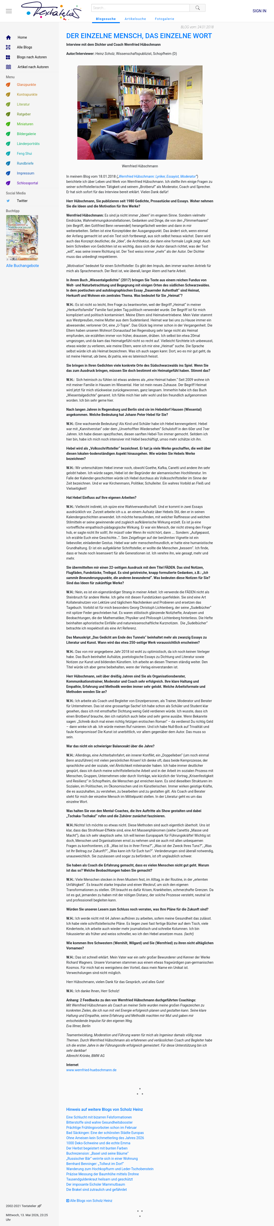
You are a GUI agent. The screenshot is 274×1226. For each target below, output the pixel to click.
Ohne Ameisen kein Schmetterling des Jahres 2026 (105, 1138)
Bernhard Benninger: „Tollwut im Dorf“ (95, 1164)
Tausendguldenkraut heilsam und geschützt (99, 1179)
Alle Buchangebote (22, 265)
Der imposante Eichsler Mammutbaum (95, 1184)
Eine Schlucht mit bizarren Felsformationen (99, 1117)
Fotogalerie (164, 19)
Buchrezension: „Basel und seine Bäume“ (97, 1153)
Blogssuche (106, 19)
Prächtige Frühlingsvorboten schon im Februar (101, 1128)
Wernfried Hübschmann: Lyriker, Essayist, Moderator (157, 176)
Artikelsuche (135, 19)
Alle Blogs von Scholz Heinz (89, 1201)
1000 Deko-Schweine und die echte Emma (98, 1143)
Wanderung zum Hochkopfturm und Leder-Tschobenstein (109, 1169)
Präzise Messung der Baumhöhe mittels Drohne (102, 1174)
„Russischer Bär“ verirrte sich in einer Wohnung (102, 1159)
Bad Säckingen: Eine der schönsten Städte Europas (105, 1133)
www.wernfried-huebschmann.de (91, 1070)
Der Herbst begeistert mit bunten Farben (97, 1148)
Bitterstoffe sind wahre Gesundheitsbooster (99, 1122)
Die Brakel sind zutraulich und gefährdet (96, 1190)
